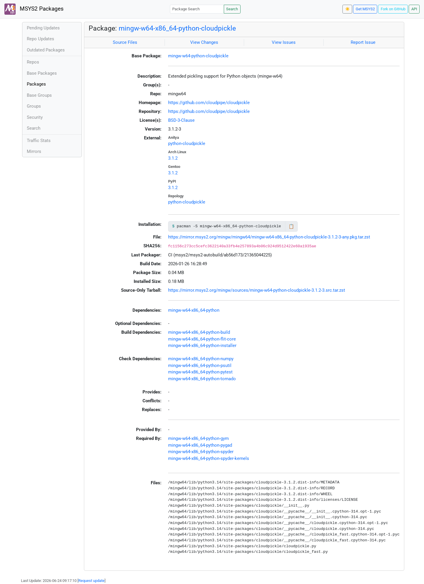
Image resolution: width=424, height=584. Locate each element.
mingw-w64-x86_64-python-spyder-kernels (208, 458)
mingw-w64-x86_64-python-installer (202, 345)
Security (35, 117)
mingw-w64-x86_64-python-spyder (200, 451)
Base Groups (39, 95)
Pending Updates (43, 28)
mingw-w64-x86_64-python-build (199, 332)
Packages (36, 84)
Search (232, 9)
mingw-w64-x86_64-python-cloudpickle (177, 28)
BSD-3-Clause (181, 120)
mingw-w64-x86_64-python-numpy (200, 358)
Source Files (125, 42)
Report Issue (363, 42)
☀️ (347, 9)
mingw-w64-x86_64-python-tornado (202, 378)
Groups (34, 106)
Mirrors (34, 151)
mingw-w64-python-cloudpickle (198, 56)
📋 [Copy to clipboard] (291, 226)
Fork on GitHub (393, 9)
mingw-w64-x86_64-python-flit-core (202, 339)
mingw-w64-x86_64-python (193, 310)
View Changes (204, 42)
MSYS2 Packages (34, 9)
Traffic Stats (39, 140)
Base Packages (42, 73)
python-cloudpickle (186, 143)
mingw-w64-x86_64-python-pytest (200, 372)
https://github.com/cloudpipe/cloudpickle (209, 102)
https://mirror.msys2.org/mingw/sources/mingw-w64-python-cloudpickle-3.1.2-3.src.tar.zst (256, 290)
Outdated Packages (46, 50)
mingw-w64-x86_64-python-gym (198, 438)
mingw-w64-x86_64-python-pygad (200, 445)
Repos (33, 62)
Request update (91, 580)
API (414, 9)
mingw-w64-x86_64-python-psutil (199, 365)
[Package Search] (197, 9)
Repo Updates (40, 38)
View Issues (284, 42)
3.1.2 (173, 158)
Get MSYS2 (365, 9)
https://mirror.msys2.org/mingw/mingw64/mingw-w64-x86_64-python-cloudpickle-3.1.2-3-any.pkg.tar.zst (269, 237)
